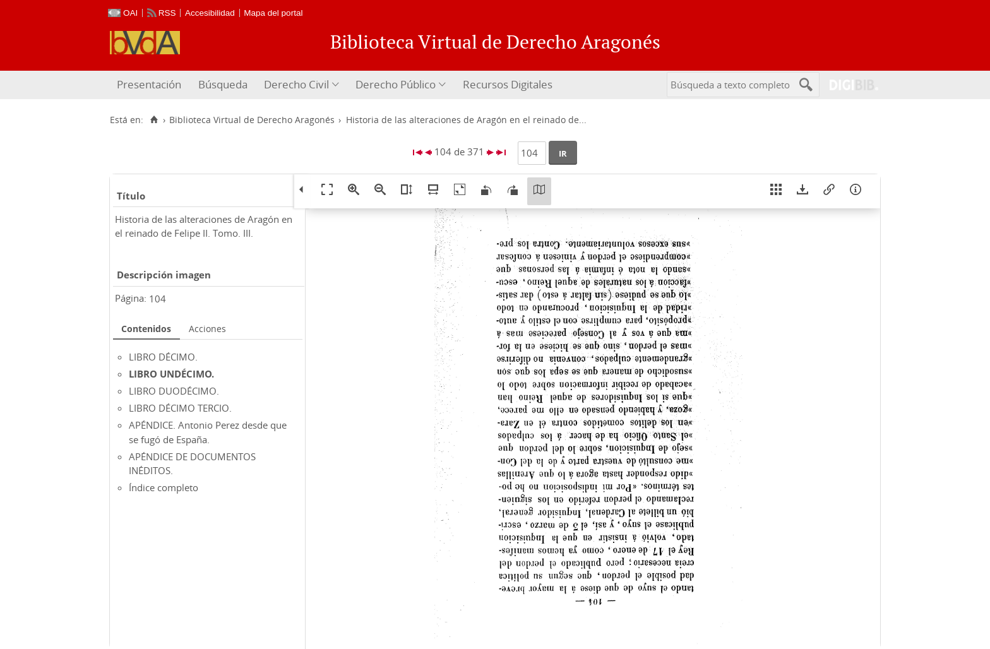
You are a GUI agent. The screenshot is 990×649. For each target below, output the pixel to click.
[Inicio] (153, 120)
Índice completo (163, 487)
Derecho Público (395, 84)
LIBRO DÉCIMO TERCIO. (180, 408)
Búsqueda (223, 84)
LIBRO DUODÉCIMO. (174, 390)
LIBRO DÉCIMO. (163, 356)
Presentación (149, 84)
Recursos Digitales (507, 84)
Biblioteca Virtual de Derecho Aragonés (252, 120)
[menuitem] (150, 85)
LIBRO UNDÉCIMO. (171, 373)
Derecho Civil (296, 84)
